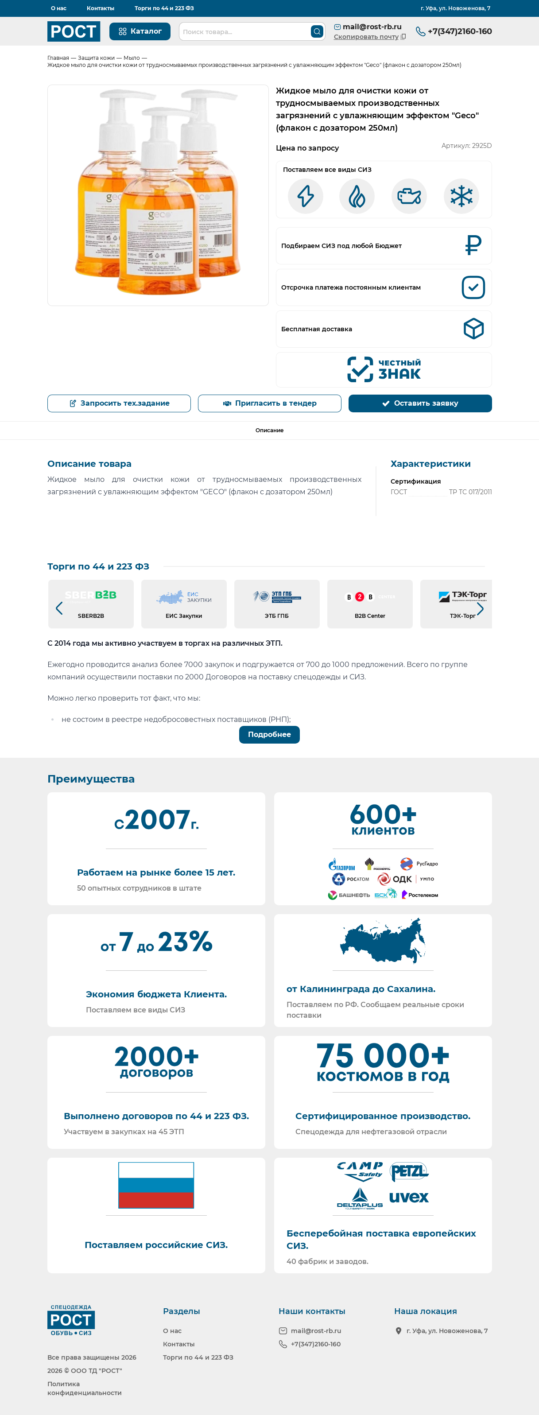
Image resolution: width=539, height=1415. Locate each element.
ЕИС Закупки (184, 616)
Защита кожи (96, 57)
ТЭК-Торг (463, 616)
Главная (58, 57)
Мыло (132, 57)
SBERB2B (91, 616)
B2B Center (370, 616)
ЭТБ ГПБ (277, 616)
